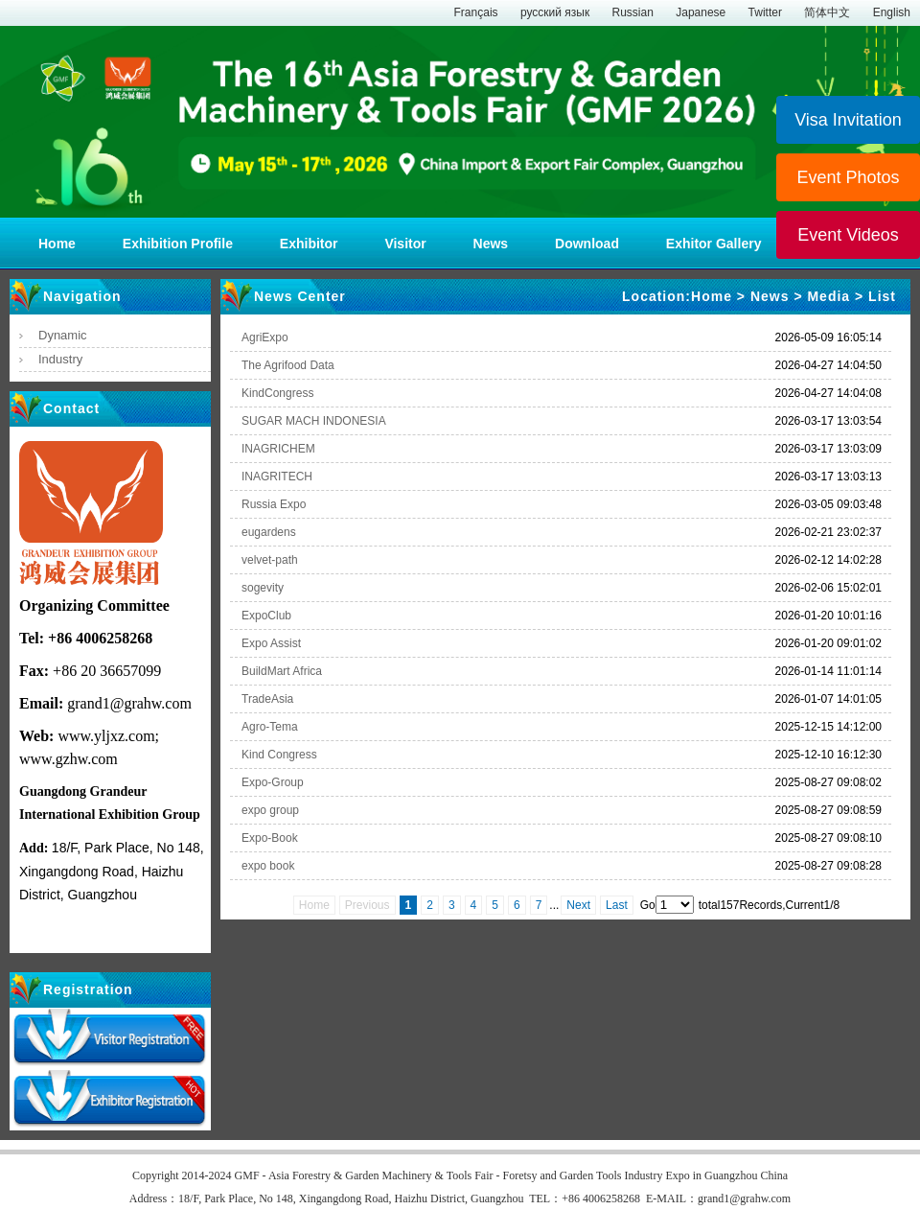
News (492, 243)
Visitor (405, 243)
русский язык (554, 12)
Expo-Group (273, 782)
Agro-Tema (270, 726)
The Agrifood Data (288, 365)
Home (57, 243)
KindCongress (277, 393)
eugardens (269, 532)
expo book (268, 866)
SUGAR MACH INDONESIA (314, 421)
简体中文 (827, 12)
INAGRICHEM (278, 448)
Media (828, 296)
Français (476, 12)
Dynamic (62, 335)
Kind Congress (279, 754)
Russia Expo (274, 504)
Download (587, 243)
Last (617, 905)
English (891, 12)
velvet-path (270, 560)
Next (578, 905)
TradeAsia (267, 699)
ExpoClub (266, 615)
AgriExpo (265, 337)
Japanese (700, 12)
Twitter (765, 12)
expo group (270, 810)
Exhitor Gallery (714, 243)
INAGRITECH (277, 476)
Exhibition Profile (178, 243)
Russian (633, 12)
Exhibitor (309, 243)
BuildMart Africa (282, 671)
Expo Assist (271, 643)
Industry (60, 359)
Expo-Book (270, 838)
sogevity (263, 587)
